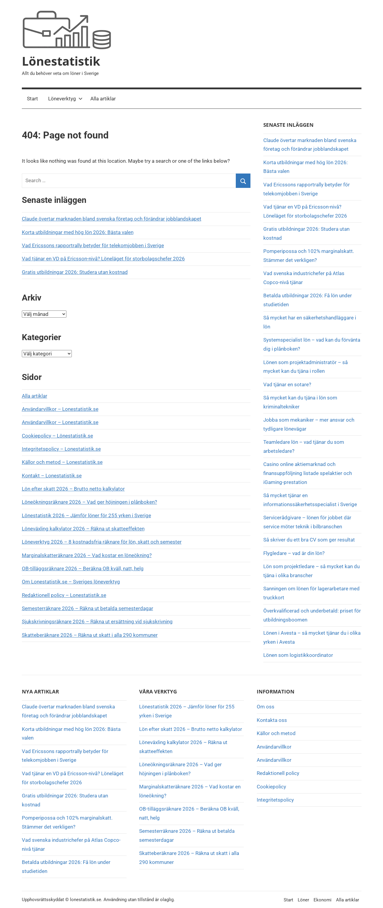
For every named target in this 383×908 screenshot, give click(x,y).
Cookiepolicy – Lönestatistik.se (57, 436)
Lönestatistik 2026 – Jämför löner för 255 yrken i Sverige (86, 515)
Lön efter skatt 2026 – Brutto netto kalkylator (73, 489)
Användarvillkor (274, 747)
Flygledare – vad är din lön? (294, 553)
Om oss (265, 707)
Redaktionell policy (278, 773)
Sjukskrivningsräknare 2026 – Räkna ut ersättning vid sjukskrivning (97, 622)
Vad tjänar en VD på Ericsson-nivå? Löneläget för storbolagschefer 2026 (103, 259)
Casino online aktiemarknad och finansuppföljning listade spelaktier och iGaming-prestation (307, 473)
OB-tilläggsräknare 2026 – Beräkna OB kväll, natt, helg (83, 568)
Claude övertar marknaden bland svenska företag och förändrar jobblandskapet (111, 219)
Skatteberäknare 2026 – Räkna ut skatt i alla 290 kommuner (90, 635)
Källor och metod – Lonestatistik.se (62, 462)
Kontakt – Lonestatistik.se (52, 476)
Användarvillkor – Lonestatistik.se (60, 409)
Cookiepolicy (271, 787)
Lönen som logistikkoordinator (298, 655)
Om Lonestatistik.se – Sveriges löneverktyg (71, 582)
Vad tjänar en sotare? (287, 384)
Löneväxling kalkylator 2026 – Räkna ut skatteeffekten (83, 529)
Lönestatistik (61, 61)
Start (32, 99)
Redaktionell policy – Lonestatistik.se (64, 595)
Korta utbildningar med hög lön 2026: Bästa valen (77, 232)
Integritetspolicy (275, 800)
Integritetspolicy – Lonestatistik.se (61, 449)
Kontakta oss (272, 720)
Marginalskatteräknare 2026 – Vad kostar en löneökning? (87, 555)
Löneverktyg (65, 99)
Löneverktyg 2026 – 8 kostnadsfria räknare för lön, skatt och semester (102, 542)
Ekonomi (323, 900)
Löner (303, 900)
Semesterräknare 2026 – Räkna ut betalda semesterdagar (87, 608)
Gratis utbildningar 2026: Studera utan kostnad (75, 272)
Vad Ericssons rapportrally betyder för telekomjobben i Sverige (93, 245)
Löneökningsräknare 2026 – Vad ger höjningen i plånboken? (89, 502)
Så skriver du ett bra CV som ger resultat (309, 540)
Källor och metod (276, 733)
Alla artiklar (103, 99)
